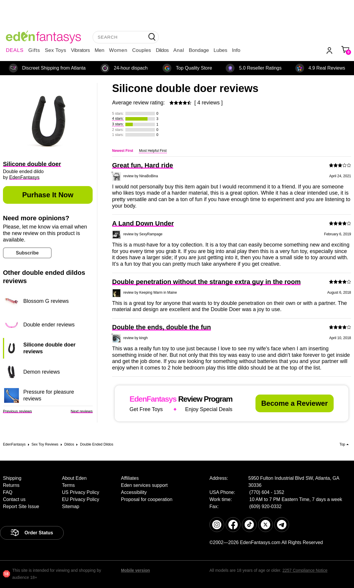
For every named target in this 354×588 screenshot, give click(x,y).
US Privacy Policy (80, 492)
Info (236, 50)
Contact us (14, 499)
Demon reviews (41, 372)
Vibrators (80, 50)
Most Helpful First (152, 151)
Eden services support (144, 485)
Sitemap (70, 506)
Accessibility (134, 492)
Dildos (162, 50)
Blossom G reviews (46, 301)
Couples (141, 50)
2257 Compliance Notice (304, 570)
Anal (178, 50)
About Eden (74, 478)
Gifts (34, 50)
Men (99, 50)
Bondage (199, 50)
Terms (68, 485)
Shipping (12, 478)
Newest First (122, 151)
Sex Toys (55, 50)
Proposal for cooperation (146, 499)
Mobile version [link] (135, 570)
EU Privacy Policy (80, 499)
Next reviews (82, 411)
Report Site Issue (21, 506)
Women (118, 50)
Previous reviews (17, 411)
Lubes (220, 50)
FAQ (7, 492)
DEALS (15, 50)
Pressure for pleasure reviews (48, 395)
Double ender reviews (49, 325)
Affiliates (130, 478)
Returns (11, 485)
